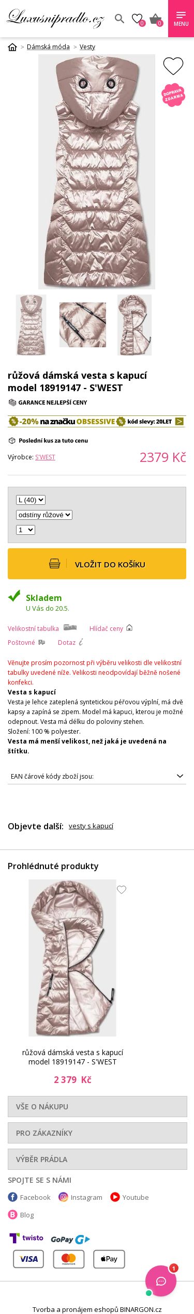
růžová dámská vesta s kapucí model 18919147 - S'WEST (72, 1056)
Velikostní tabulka (33, 628)
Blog (27, 1214)
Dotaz (67, 642)
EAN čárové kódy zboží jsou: (52, 776)
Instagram (86, 1197)
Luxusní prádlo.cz (56, 18)
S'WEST (45, 457)
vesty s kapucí (91, 825)
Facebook (35, 1197)
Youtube (136, 1197)
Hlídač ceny (106, 628)
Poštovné (21, 642)
